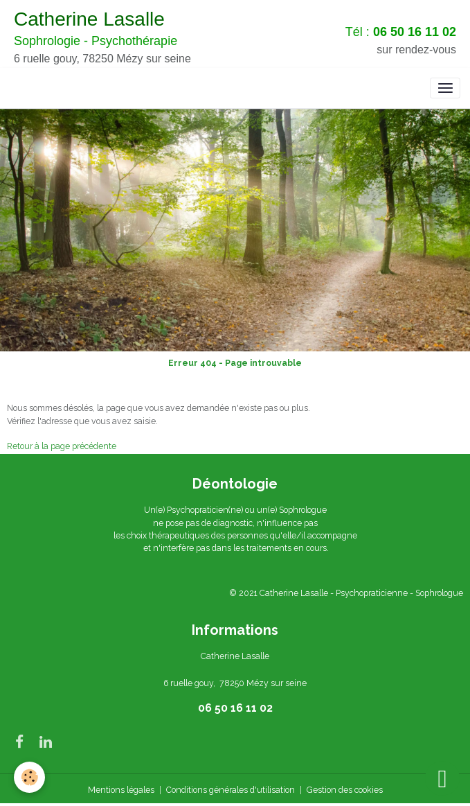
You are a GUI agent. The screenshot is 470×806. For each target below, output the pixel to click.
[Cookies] (29, 777)
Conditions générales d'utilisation (230, 790)
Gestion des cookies (345, 790)
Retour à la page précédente (61, 446)
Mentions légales (121, 790)
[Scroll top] (442, 778)
